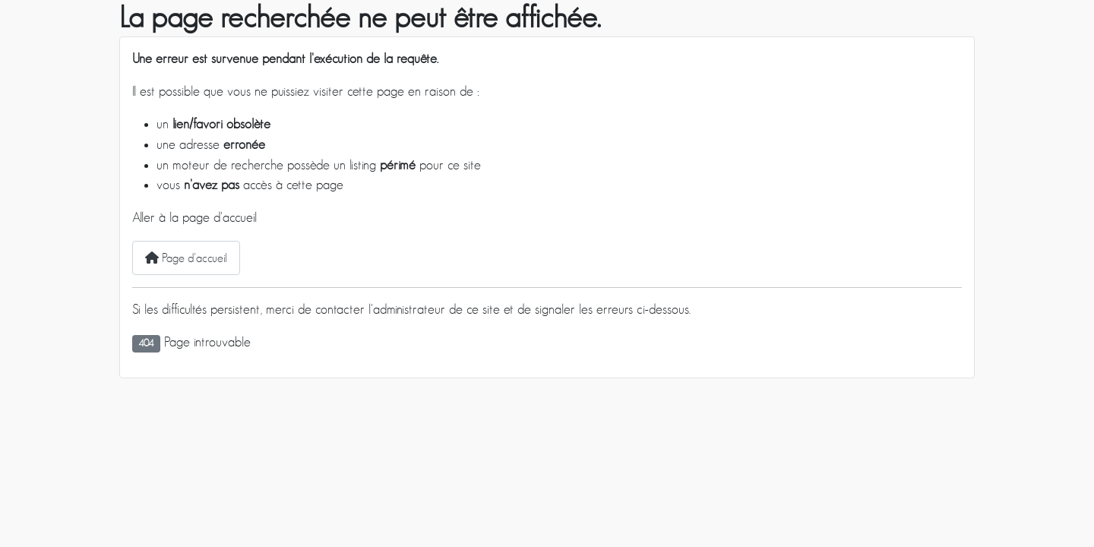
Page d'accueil (186, 257)
